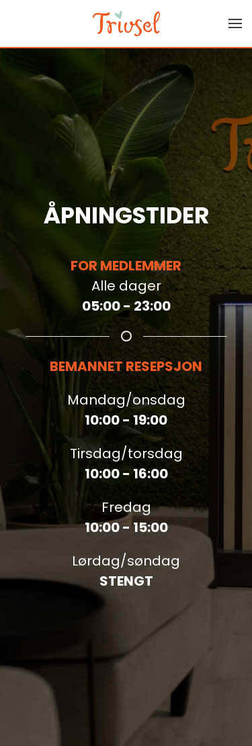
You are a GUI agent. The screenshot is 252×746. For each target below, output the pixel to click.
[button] (235, 23)
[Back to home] (126, 23)
